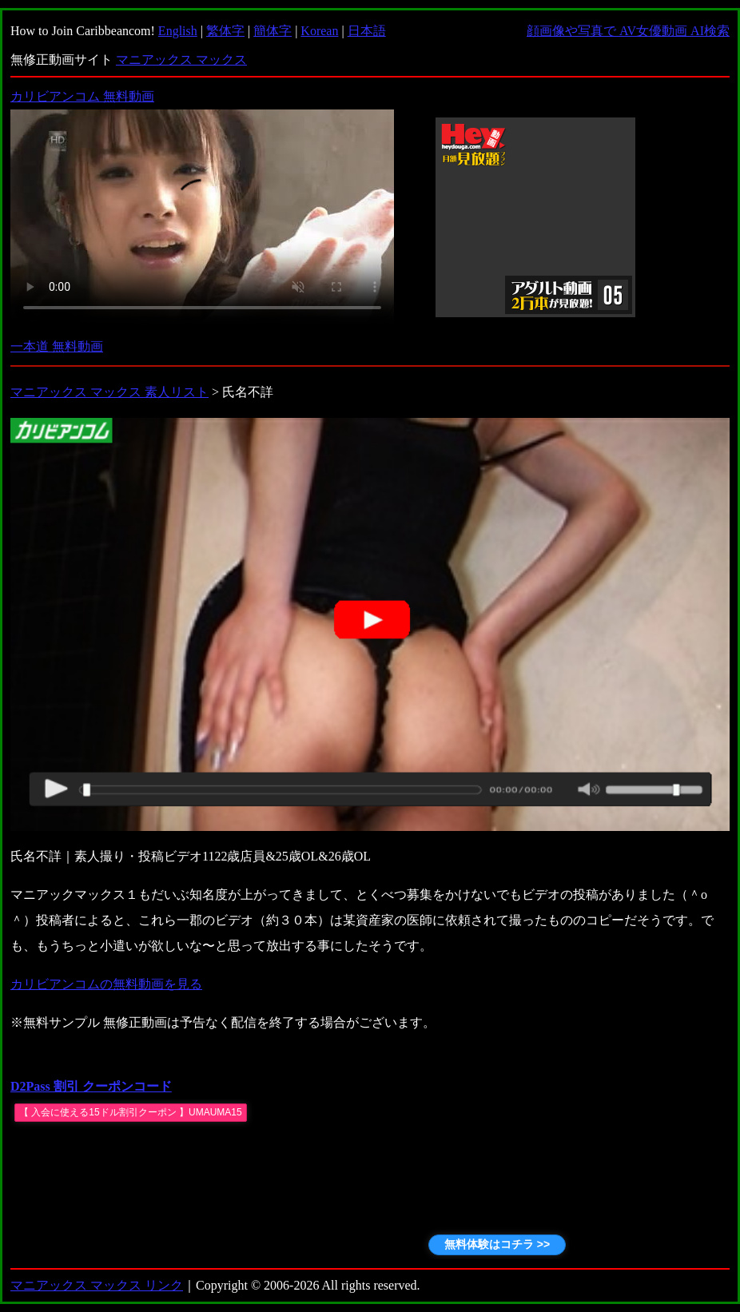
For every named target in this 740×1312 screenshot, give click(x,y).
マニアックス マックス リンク (96, 1285)
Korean (319, 31)
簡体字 (272, 31)
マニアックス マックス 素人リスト (109, 392)
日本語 (367, 31)
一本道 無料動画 (56, 346)
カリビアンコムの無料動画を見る (106, 984)
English (177, 31)
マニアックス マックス (181, 59)
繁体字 (225, 31)
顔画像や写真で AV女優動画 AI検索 (628, 31)
